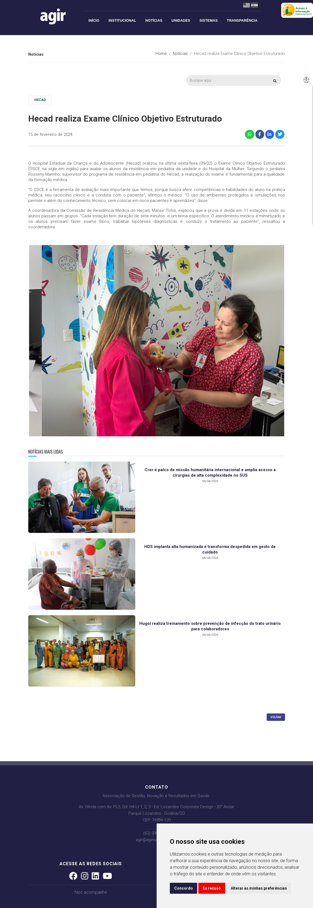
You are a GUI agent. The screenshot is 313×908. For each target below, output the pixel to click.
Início (93, 20)
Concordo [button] (183, 888)
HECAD (40, 100)
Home (161, 53)
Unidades (180, 20)
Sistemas (208, 20)
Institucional (122, 20)
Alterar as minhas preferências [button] (259, 888)
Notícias (153, 20)
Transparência (242, 20)
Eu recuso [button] (212, 888)
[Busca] (233, 80)
